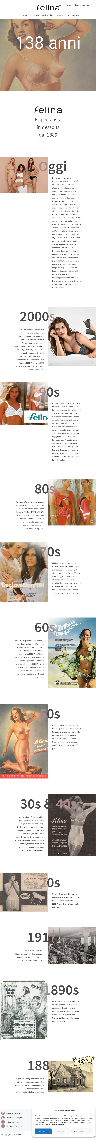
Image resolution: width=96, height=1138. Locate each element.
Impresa (75, 15)
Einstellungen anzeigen (82, 1131)
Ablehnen (61, 1131)
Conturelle (34, 15)
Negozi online (63, 15)
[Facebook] (12, 1122)
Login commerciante (82, 5)
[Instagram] (12, 1113)
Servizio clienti (48, 15)
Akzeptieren (43, 1131)
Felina (24, 15)
